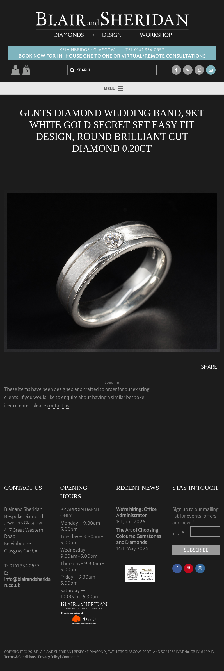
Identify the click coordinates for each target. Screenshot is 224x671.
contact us (58, 405)
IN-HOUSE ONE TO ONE (84, 56)
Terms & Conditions (20, 657)
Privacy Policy (48, 657)
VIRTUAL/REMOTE (143, 56)
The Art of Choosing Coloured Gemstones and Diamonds (138, 536)
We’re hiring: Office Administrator (136, 512)
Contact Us (70, 657)
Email (178, 533)
